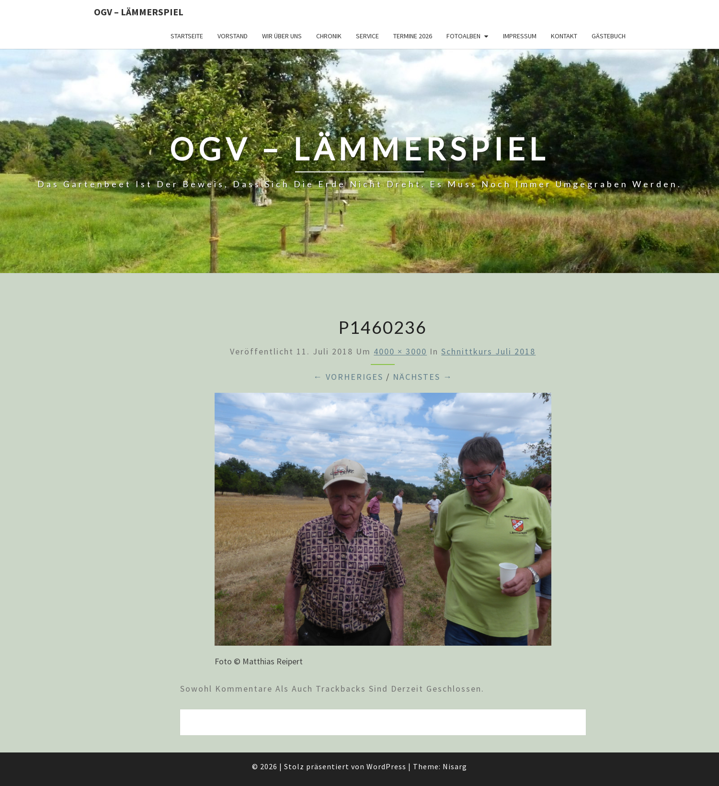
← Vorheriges (348, 376)
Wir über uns (282, 36)
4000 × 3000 (400, 351)
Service (367, 36)
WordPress (386, 766)
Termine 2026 (412, 36)
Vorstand (232, 36)
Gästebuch (609, 36)
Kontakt (564, 36)
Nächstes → (423, 376)
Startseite (187, 36)
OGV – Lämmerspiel (138, 12)
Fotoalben (463, 36)
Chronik (329, 36)
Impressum (519, 36)
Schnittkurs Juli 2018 (488, 351)
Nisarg (455, 766)
